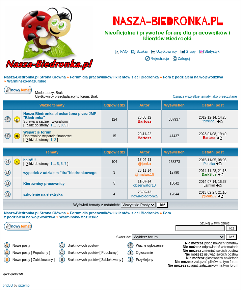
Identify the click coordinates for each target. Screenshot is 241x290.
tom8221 (209, 121)
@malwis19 (144, 174)
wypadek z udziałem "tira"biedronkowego (60, 173)
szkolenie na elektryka (42, 194)
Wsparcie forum (37, 132)
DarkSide (209, 174)
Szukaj (139, 51)
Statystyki (209, 51)
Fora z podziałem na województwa (193, 77)
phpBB (8, 285)
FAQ (121, 51)
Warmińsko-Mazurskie (26, 81)
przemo (23, 285)
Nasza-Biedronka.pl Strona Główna (35, 77)
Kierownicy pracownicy (43, 184)
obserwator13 (144, 185)
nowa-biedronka (144, 196)
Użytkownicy (164, 51)
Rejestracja (157, 58)
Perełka (209, 164)
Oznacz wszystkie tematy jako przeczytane (205, 96)
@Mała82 (209, 196)
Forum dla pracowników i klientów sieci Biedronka (114, 77)
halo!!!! (29, 160)
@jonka (144, 164)
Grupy (188, 51)
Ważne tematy (51, 105)
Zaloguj (181, 58)
